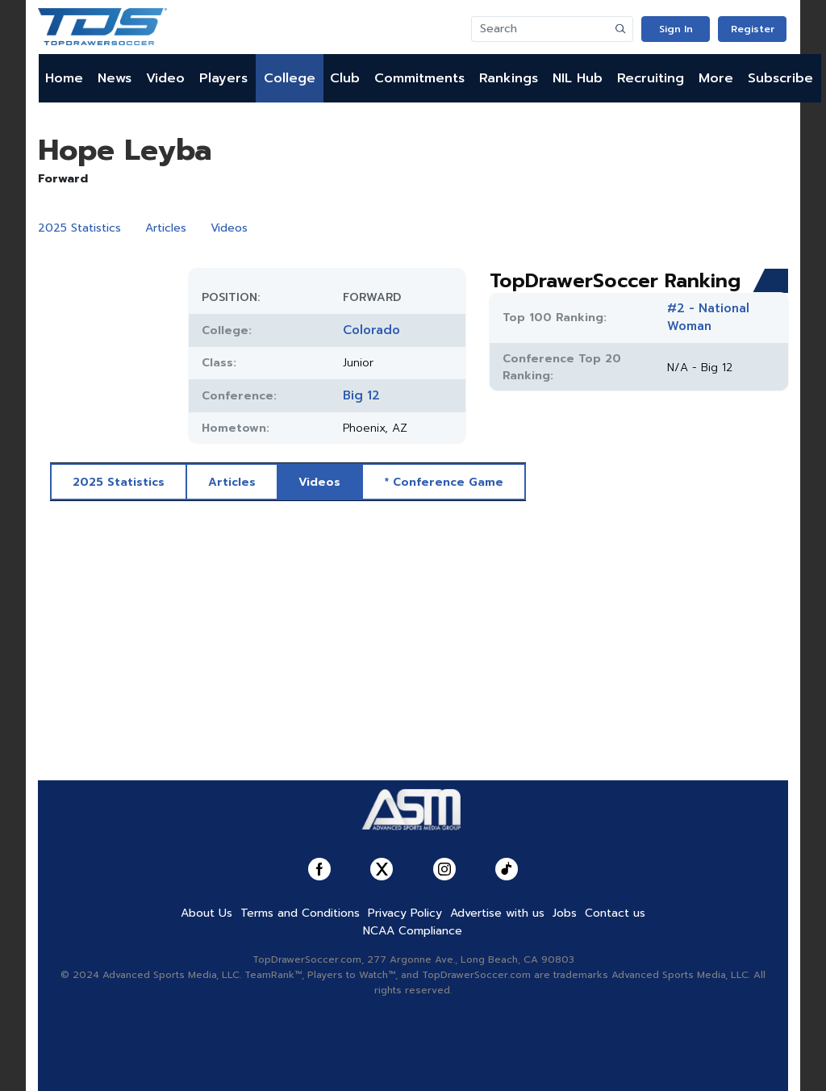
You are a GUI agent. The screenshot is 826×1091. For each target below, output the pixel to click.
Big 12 (361, 395)
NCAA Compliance (412, 930)
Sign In (676, 29)
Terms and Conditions (300, 913)
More (716, 78)
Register (752, 29)
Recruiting (650, 78)
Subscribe (780, 78)
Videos (229, 227)
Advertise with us (497, 913)
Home (64, 78)
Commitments (419, 78)
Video (165, 78)
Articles (165, 227)
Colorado (371, 330)
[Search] (540, 29)
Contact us (615, 913)
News (114, 78)
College (289, 78)
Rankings (508, 78)
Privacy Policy (405, 913)
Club (345, 78)
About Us (206, 913)
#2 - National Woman (708, 317)
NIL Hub (578, 78)
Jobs (565, 913)
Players (223, 78)
